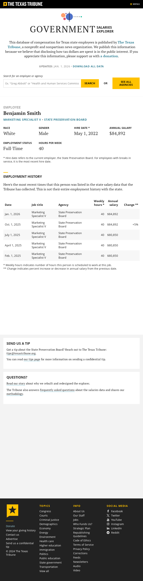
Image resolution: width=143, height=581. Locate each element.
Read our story (16, 383)
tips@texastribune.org (21, 353)
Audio (76, 566)
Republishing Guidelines (81, 534)
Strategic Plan (81, 528)
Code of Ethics (82, 540)
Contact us (12, 534)
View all (44, 571)
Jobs (75, 520)
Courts (43, 515)
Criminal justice (49, 520)
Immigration (47, 549)
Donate (10, 526)
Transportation (48, 567)
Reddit (113, 532)
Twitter (113, 515)
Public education (49, 558)
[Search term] (42, 83)
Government (63, 29)
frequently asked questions (57, 390)
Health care (46, 541)
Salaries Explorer (105, 29)
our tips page (32, 359)
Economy (45, 528)
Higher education (50, 545)
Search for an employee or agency (23, 76)
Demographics (48, 524)
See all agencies (126, 83)
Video (76, 570)
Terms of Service (83, 544)
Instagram (115, 524)
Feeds (76, 557)
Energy (43, 532)
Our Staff (79, 515)
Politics (43, 554)
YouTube (114, 520)
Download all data (88, 66)
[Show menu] (135, 4)
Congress (45, 511)
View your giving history (21, 530)
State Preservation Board (65, 119)
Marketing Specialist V (22, 119)
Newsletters (80, 562)
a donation (109, 56)
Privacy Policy (81, 549)
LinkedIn (114, 528)
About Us (79, 511)
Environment (47, 537)
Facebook (115, 511)
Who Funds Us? (82, 524)
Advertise (12, 539)
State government (50, 562)
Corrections (80, 553)
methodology (15, 394)
